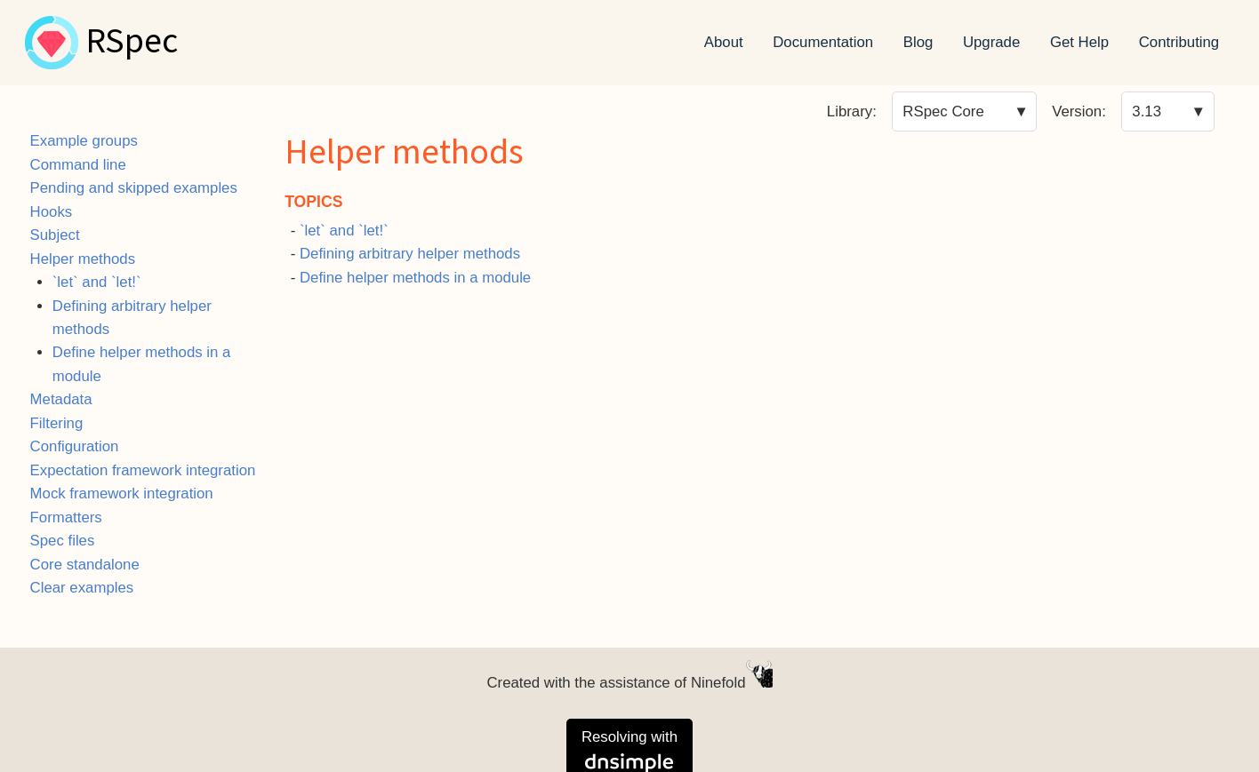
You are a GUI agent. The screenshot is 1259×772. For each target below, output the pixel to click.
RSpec (131, 42)
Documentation (823, 42)
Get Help (1079, 42)
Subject (55, 235)
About (723, 42)
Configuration (74, 446)
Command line (78, 164)
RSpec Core (942, 111)
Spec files (62, 540)
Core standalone (85, 564)
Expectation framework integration (143, 470)
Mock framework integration (121, 493)
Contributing (1179, 42)
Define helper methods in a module (415, 277)
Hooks (51, 211)
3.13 (1146, 111)
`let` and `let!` (96, 282)
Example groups (84, 140)
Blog (918, 42)
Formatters (66, 517)
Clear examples (82, 587)
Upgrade (991, 42)
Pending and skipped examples (133, 187)
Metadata (61, 399)
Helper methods (82, 259)
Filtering (57, 423)
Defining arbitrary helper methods (410, 253)
